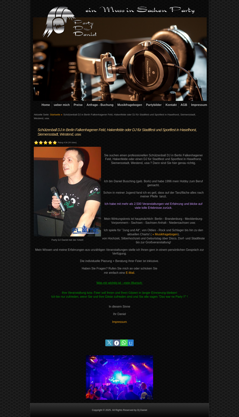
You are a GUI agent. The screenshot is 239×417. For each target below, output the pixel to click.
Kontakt (171, 104)
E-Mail (130, 272)
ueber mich (62, 104)
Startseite (55, 114)
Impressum (199, 104)
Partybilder (154, 104)
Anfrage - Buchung (99, 104)
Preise (78, 104)
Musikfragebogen (129, 104)
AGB (184, 104)
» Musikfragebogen (165, 234)
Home (46, 104)
